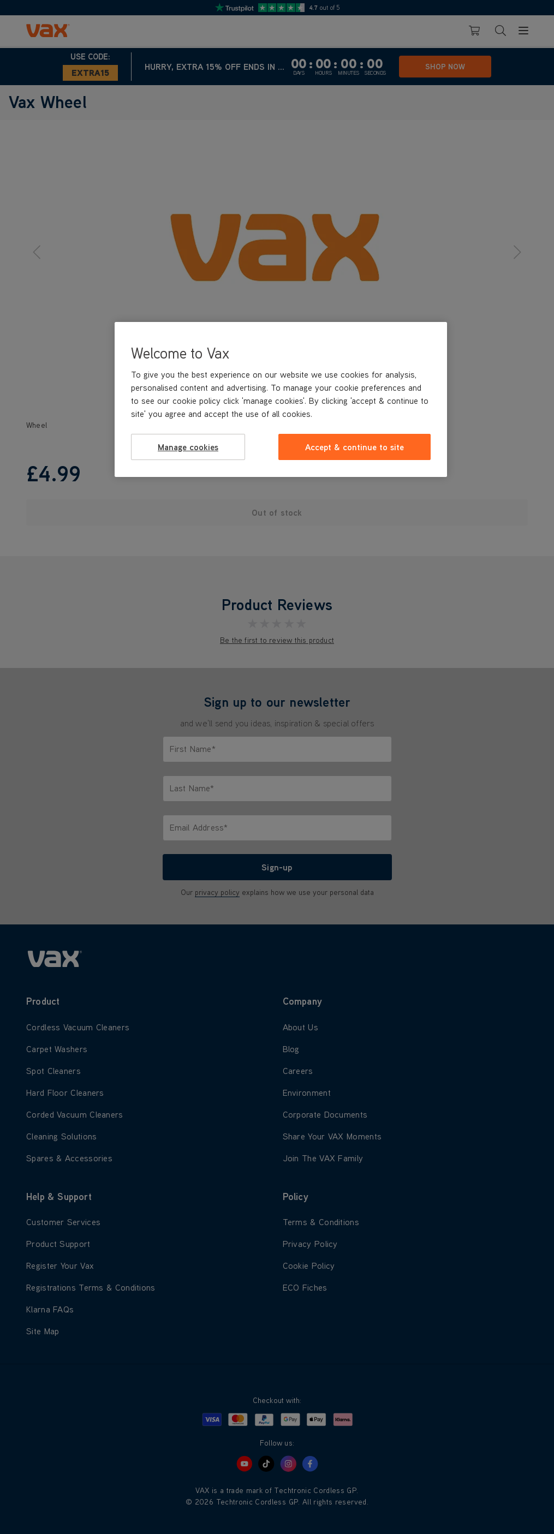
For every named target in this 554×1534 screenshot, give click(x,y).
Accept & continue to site (354, 446)
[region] (281, 399)
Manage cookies (188, 446)
